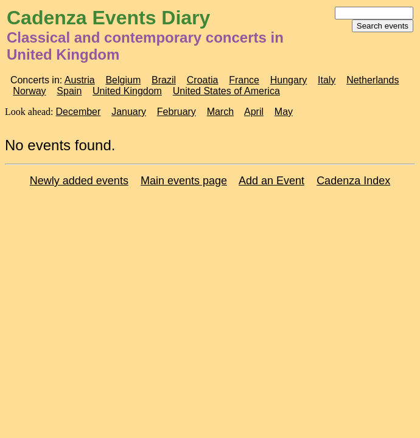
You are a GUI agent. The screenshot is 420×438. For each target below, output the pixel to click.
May (284, 111)
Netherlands (372, 80)
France (244, 80)
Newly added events (79, 181)
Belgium (123, 80)
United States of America (226, 91)
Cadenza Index (353, 181)
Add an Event (271, 181)
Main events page (184, 181)
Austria (80, 80)
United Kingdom (127, 91)
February (176, 111)
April (254, 111)
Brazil (164, 80)
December (78, 111)
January (128, 111)
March (220, 111)
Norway (29, 91)
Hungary (288, 80)
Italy (326, 80)
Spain (69, 91)
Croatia (203, 80)
